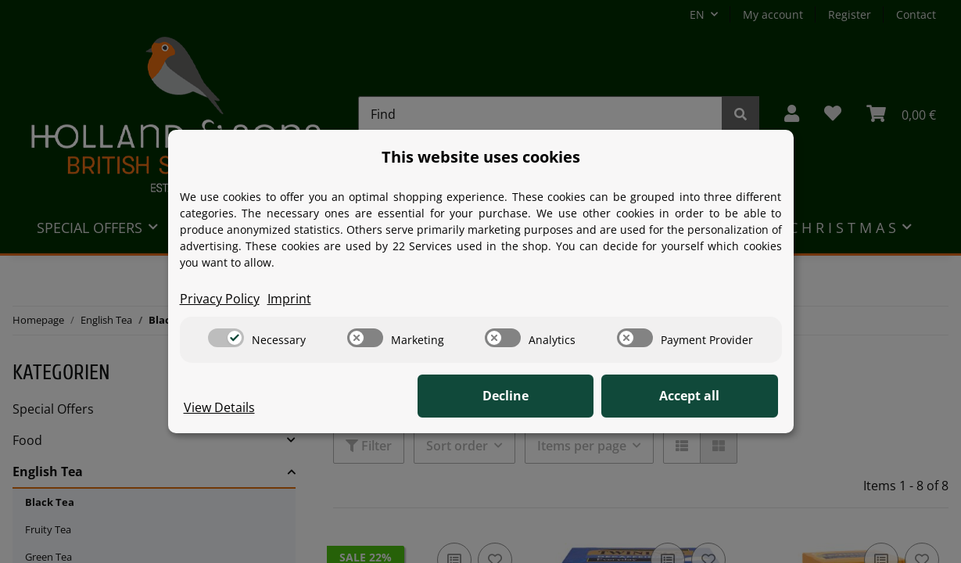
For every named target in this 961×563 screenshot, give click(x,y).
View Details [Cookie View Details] (219, 408)
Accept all (699, 396)
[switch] (226, 337)
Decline (535, 396)
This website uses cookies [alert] (481, 156)
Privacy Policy (220, 299)
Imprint (289, 299)
